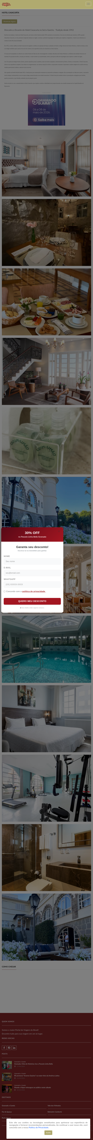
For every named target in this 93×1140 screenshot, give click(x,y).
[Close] (59, 531)
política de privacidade (34, 591)
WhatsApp (9, 579)
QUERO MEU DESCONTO (32, 601)
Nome (7, 556)
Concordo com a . (25, 591)
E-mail (7, 568)
